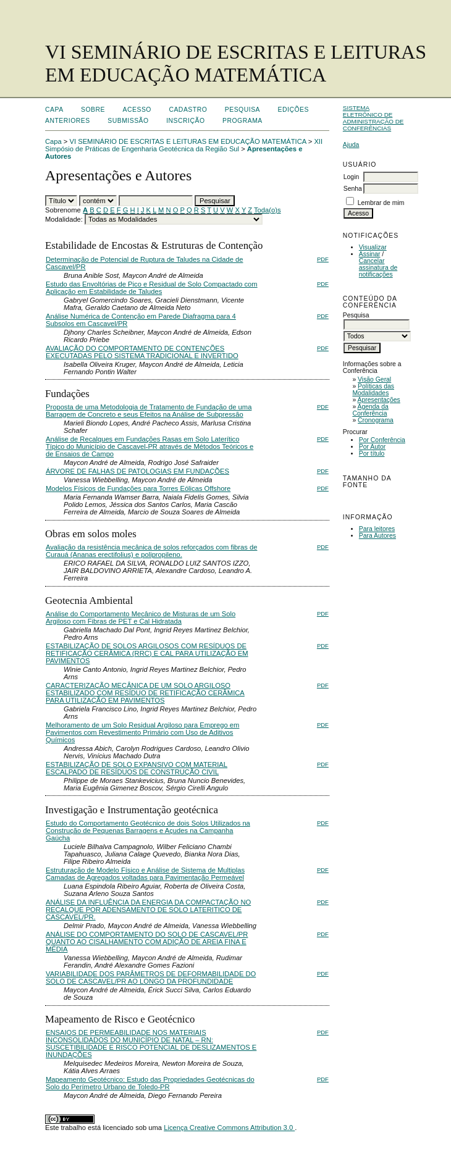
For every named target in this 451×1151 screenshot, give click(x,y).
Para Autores (377, 535)
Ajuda (351, 144)
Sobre (93, 109)
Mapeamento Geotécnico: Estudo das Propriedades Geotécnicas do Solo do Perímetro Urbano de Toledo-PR (150, 1083)
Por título (372, 453)
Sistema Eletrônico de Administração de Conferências (373, 118)
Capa (54, 109)
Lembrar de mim (381, 202)
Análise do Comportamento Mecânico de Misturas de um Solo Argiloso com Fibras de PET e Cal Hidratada (140, 617)
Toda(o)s (267, 210)
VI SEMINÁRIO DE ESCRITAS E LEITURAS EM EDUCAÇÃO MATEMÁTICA (188, 141)
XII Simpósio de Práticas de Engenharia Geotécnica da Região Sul (183, 145)
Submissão (127, 120)
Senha (353, 188)
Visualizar (373, 247)
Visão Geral (374, 379)
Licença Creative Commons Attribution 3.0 (229, 1127)
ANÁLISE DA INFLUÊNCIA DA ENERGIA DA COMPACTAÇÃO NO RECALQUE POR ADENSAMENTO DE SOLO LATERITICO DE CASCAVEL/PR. (148, 909)
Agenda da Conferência (370, 410)
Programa (242, 120)
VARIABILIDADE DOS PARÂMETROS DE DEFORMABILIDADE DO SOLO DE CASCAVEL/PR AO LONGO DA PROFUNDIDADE (151, 977)
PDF (323, 259)
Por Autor (372, 446)
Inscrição (185, 120)
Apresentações (379, 399)
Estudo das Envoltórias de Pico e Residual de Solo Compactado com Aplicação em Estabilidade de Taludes (152, 287)
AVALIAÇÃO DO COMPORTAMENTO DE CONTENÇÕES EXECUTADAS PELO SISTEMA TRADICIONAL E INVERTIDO (142, 352)
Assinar (370, 254)
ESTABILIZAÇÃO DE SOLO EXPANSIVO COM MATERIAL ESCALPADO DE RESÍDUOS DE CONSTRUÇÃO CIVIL (136, 768)
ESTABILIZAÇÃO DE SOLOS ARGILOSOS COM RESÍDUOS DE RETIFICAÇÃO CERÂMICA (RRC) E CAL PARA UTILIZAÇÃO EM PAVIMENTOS (147, 653)
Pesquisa (242, 109)
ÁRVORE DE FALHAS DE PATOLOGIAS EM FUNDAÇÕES (137, 471)
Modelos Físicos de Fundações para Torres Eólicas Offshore (138, 488)
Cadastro (188, 109)
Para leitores (377, 528)
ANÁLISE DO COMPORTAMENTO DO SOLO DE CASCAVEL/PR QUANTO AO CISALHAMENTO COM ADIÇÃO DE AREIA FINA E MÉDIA (147, 942)
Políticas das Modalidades (373, 389)
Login (351, 177)
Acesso (137, 109)
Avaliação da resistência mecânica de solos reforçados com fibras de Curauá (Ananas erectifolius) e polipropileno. (151, 550)
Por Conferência (382, 440)
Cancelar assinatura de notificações (378, 267)
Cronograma (376, 420)
